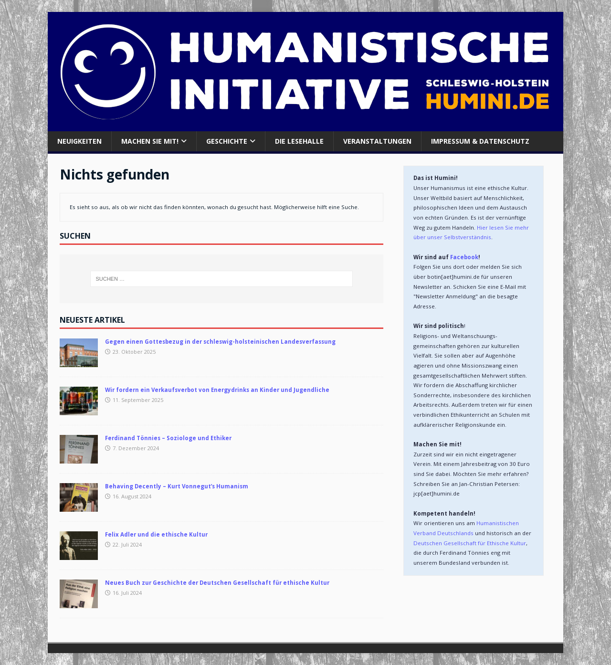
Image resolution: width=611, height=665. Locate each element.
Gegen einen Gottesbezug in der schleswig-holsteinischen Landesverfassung (220, 341)
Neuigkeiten (79, 141)
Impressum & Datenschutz (480, 141)
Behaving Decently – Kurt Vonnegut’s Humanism (176, 486)
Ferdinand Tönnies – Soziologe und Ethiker (168, 438)
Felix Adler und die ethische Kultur (156, 534)
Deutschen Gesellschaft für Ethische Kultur (469, 543)
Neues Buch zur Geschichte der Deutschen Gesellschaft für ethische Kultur (217, 582)
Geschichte (226, 141)
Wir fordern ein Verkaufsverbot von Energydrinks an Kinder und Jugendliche (217, 389)
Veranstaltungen (377, 141)
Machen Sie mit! (150, 141)
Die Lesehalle (299, 141)
